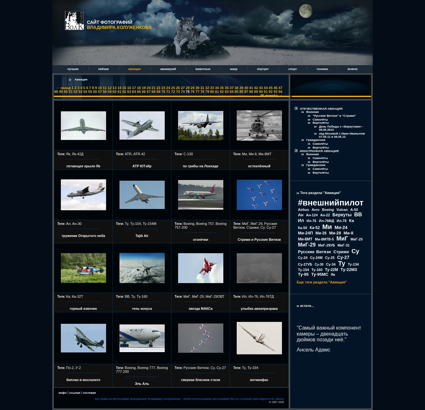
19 (144, 88)
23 (163, 88)
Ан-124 (312, 215)
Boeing (189, 224)
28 (188, 88)
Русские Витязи (196, 368)
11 (105, 88)
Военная (312, 112)
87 (246, 92)
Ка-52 (315, 228)
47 (280, 88)
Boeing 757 (205, 224)
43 (261, 88)
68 (153, 92)
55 (90, 92)
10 (100, 88)
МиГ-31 (343, 245)
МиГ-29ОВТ (214, 296)
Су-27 (271, 227)
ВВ (127, 296)
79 (207, 92)
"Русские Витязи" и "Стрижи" (334, 115)
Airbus (303, 210)
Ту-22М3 (349, 269)
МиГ (245, 224)
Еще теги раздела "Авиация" (322, 282)
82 (222, 92)
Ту (127, 224)
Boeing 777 (146, 368)
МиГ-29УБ (326, 245)
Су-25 (330, 258)
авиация (134, 69)
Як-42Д (77, 154)
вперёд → (273, 95)
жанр (234, 69)
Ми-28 (335, 233)
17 (134, 88)
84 (232, 92)
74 (183, 92)
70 (163, 92)
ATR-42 (139, 154)
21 (153, 88)
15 (124, 88)
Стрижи (252, 227)
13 (114, 88)
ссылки (74, 392)
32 (207, 88)
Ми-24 (341, 227)
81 (217, 92)
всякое (353, 69)
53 (80, 92)
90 (261, 92)
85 (236, 92)
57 (100, 92)
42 (256, 88)
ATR (128, 154)
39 (241, 88)
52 (75, 92)
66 (144, 92)
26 (178, 88)
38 (236, 88)
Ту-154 (135, 224)
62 (124, 92)
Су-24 (302, 258)
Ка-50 (302, 228)
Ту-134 (353, 264)
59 (110, 92)
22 (158, 88)
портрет (263, 69)
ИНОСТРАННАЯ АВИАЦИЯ (319, 151)
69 (158, 92)
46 (275, 88)
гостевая (89, 392)
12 (110, 88)
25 (173, 88)
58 (105, 92)
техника (322, 69)
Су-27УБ (305, 264)
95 (262, 95)
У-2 (78, 368)
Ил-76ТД (267, 296)
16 (129, 88)
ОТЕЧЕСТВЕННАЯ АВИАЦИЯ (321, 108)
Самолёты (320, 119)
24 (168, 88)
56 (95, 92)
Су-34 (330, 264)
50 (66, 92)
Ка (68, 296)
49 (61, 92)
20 (149, 88)
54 (85, 92)
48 (56, 92)
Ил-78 (342, 221)
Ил (244, 296)
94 (280, 92)
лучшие (73, 69)
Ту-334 (253, 368)
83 (227, 92)
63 (129, 92)
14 (119, 88)
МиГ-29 (257, 224)
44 (266, 88)
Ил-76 (253, 296)
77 (197, 92)
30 (197, 88)
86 (241, 92)
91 (266, 92)
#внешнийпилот (331, 202)
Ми (244, 154)
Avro (316, 210)
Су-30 (319, 264)
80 (212, 92)
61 (119, 92)
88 (251, 92)
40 (246, 88)
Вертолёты (321, 122)
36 (227, 88)
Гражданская (315, 140)
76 (192, 92)
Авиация (81, 79)
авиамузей (168, 69)
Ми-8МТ (264, 154)
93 (275, 92)
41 (251, 88)
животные (203, 69)
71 (168, 92)
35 (222, 88)
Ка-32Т (77, 296)
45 (270, 88)
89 (256, 92)
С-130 (188, 154)
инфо (63, 392)
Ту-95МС (319, 274)
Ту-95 (303, 274)
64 (134, 92)
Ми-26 (321, 233)
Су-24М (316, 258)
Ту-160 (142, 296)
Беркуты (342, 214)
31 (202, 88)
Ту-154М (149, 224)
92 (270, 92)
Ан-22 (325, 215)
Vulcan (342, 210)
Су (263, 227)
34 (217, 88)
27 (183, 88)
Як (68, 154)
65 (139, 92)
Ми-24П (305, 233)
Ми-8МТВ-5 (324, 239)
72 (173, 92)
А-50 (354, 210)
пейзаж (103, 69)
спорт (293, 69)
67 (149, 92)
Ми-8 (253, 154)
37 (232, 88)
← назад (63, 88)
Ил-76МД (326, 221)
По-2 (70, 368)
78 (202, 92)
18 (139, 88)
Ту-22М (331, 270)
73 (178, 92)
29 (192, 88)
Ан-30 (77, 224)
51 (71, 92)
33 (212, 88)
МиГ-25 (356, 239)
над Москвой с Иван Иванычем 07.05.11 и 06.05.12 (342, 135)
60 (114, 92)
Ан (68, 224)
